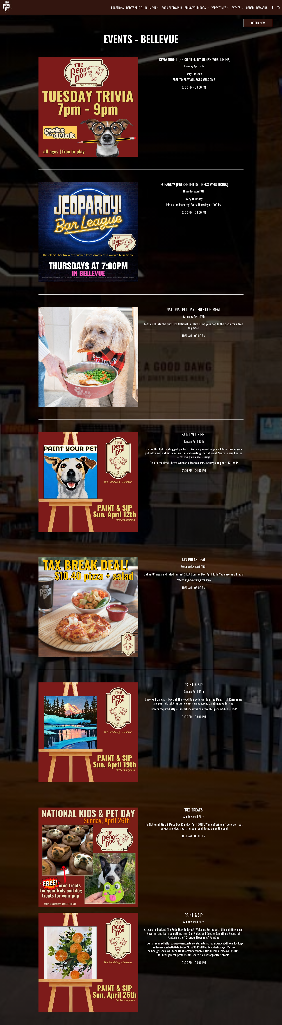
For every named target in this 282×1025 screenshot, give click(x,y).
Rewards (260, 9)
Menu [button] (152, 9)
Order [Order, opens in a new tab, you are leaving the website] (248, 9)
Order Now (254, 23)
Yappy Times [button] (219, 9)
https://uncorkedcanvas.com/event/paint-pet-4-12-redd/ (204, 462)
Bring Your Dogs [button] (195, 9)
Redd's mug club (134, 9)
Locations (115, 9)
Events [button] (236, 9)
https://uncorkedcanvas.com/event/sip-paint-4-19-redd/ (203, 709)
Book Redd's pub (170, 9)
